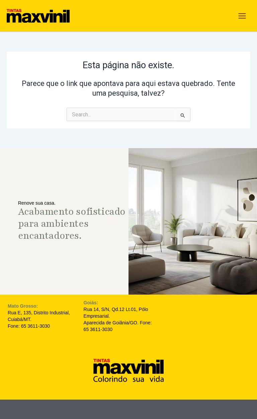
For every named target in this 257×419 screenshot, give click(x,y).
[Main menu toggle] (242, 16)
